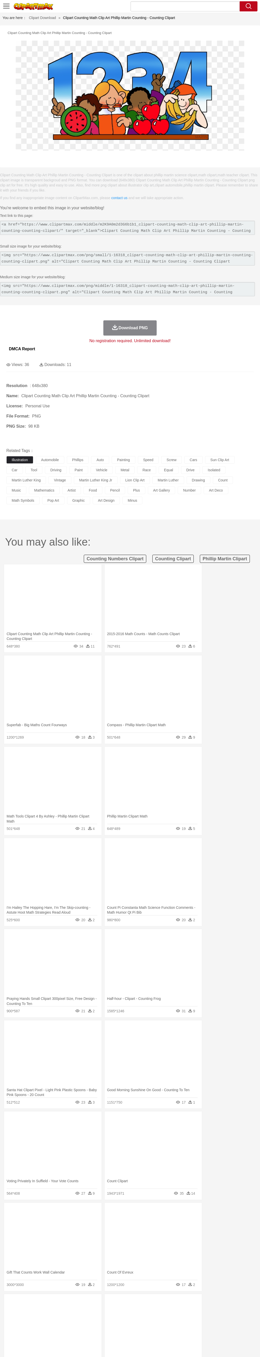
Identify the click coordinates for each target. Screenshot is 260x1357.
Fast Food (77, 1333)
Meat (100, 1333)
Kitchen (161, 1333)
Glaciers (122, 1303)
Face (211, 1318)
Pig (230, 1310)
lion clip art (134, 480)
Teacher (41, 1326)
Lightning (149, 1303)
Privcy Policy (192, 1347)
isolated (214, 470)
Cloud (226, 1303)
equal (168, 470)
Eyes (124, 1318)
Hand (234, 1318)
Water (204, 1303)
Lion (195, 1310)
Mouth (200, 1318)
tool (34, 470)
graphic (78, 500)
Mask (25, 1318)
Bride (46, 1318)
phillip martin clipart (225, 558)
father (188, 1318)
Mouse (219, 1310)
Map (144, 1326)
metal (125, 470)
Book (53, 1326)
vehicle (101, 470)
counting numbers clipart (115, 558)
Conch (77, 1303)
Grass (136, 1303)
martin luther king (26, 480)
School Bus (130, 1326)
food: (10, 1333)
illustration (20, 460)
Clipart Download (42, 18)
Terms (173, 1347)
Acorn (25, 1303)
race (146, 470)
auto (100, 460)
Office (212, 1326)
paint (79, 470)
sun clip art (219, 460)
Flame (109, 1303)
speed (148, 460)
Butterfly (54, 1310)
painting (123, 460)
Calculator (242, 1326)
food (93, 490)
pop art (53, 500)
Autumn (37, 1303)
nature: (11, 1303)
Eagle (119, 1310)
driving (55, 470)
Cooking (222, 1333)
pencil (115, 490)
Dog (98, 1310)
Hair (160, 1318)
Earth (89, 1303)
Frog (155, 1310)
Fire (98, 1303)
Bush (215, 1303)
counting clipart (173, 558)
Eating (197, 1333)
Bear (33, 1310)
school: (11, 1326)
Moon (163, 1303)
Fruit (90, 1333)
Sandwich (114, 1333)
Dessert (50, 1333)
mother (70, 1318)
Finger (222, 1318)
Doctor (105, 1318)
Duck (108, 1310)
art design (106, 500)
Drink (63, 1333)
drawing (198, 480)
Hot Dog (237, 1333)
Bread (209, 1333)
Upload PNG (245, 1347)
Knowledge (158, 1326)
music (16, 490)
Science (187, 1326)
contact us (119, 198)
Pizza (186, 1333)
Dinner (174, 1333)
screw (171, 460)
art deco (216, 490)
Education (112, 1326)
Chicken (77, 1310)
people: (11, 1318)
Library (174, 1326)
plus (136, 490)
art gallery (161, 490)
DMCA (226, 1347)
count (223, 480)
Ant (24, 1310)
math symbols (23, 500)
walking (137, 1318)
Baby (35, 1318)
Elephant (133, 1310)
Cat (65, 1310)
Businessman (88, 1318)
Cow (89, 1310)
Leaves (51, 1303)
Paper (201, 1326)
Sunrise (175, 1303)
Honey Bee (168, 1310)
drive (190, 470)
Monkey (206, 1310)
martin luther (168, 480)
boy (178, 1318)
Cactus (64, 1303)
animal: (11, 1310)
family (57, 1318)
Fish (145, 1310)
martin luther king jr (95, 480)
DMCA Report (22, 349)
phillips (77, 460)
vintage (60, 480)
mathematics (44, 490)
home (150, 1318)
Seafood (130, 1333)
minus (132, 500)
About (160, 1347)
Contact (211, 1347)
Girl (169, 1318)
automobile (50, 460)
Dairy (38, 1333)
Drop (237, 1303)
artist (72, 490)
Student (27, 1326)
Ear (115, 1318)
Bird (42, 1310)
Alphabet (226, 1326)
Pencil (97, 1326)
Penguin (241, 1310)
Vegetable (145, 1333)
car (15, 470)
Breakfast (25, 1333)
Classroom (67, 1326)
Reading (84, 1326)
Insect (184, 1310)
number (189, 490)
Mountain (190, 1303)
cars (193, 460)
